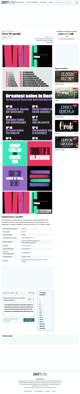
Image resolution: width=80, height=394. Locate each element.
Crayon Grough (60, 150)
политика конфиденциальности (48, 387)
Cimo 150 (41, 319)
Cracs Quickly (59, 117)
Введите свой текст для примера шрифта (14, 299)
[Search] (76, 2)
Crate (56, 133)
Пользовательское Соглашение (32, 387)
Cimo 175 (41, 321)
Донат (51, 2)
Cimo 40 (39, 304)
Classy (57, 100)
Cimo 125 (41, 317)
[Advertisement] (40, 17)
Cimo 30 (39, 302)
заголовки (50, 40)
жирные (45, 40)
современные (49, 42)
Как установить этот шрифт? (10, 320)
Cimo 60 (39, 308)
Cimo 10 (39, 297)
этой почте (45, 385)
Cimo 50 (39, 306)
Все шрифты (19, 2)
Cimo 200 (41, 324)
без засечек (40, 38)
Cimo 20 (39, 299)
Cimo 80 (40, 310)
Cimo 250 (42, 328)
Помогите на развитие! (66, 39)
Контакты (43, 2)
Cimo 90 (40, 313)
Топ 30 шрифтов (32, 2)
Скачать (29, 320)
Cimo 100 (40, 315)
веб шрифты (47, 38)
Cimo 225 (42, 326)
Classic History (59, 84)
